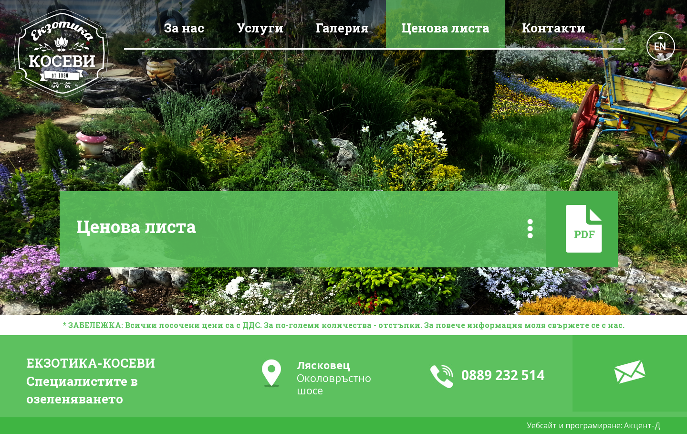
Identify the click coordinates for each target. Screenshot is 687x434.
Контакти (553, 28)
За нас (184, 28)
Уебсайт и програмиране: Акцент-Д (593, 425)
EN (660, 46)
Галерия (342, 28)
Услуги (260, 28)
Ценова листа (445, 28)
